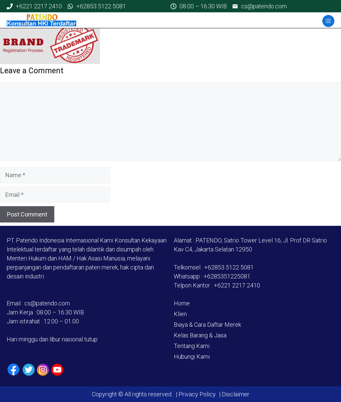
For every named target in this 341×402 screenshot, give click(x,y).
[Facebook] (13, 369)
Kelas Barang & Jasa (200, 335)
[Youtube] (57, 370)
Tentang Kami (191, 345)
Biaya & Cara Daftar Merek (207, 324)
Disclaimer (234, 394)
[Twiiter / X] (29, 370)
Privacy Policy (197, 394)
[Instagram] (43, 370)
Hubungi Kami (192, 356)
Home (182, 303)
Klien (180, 313)
